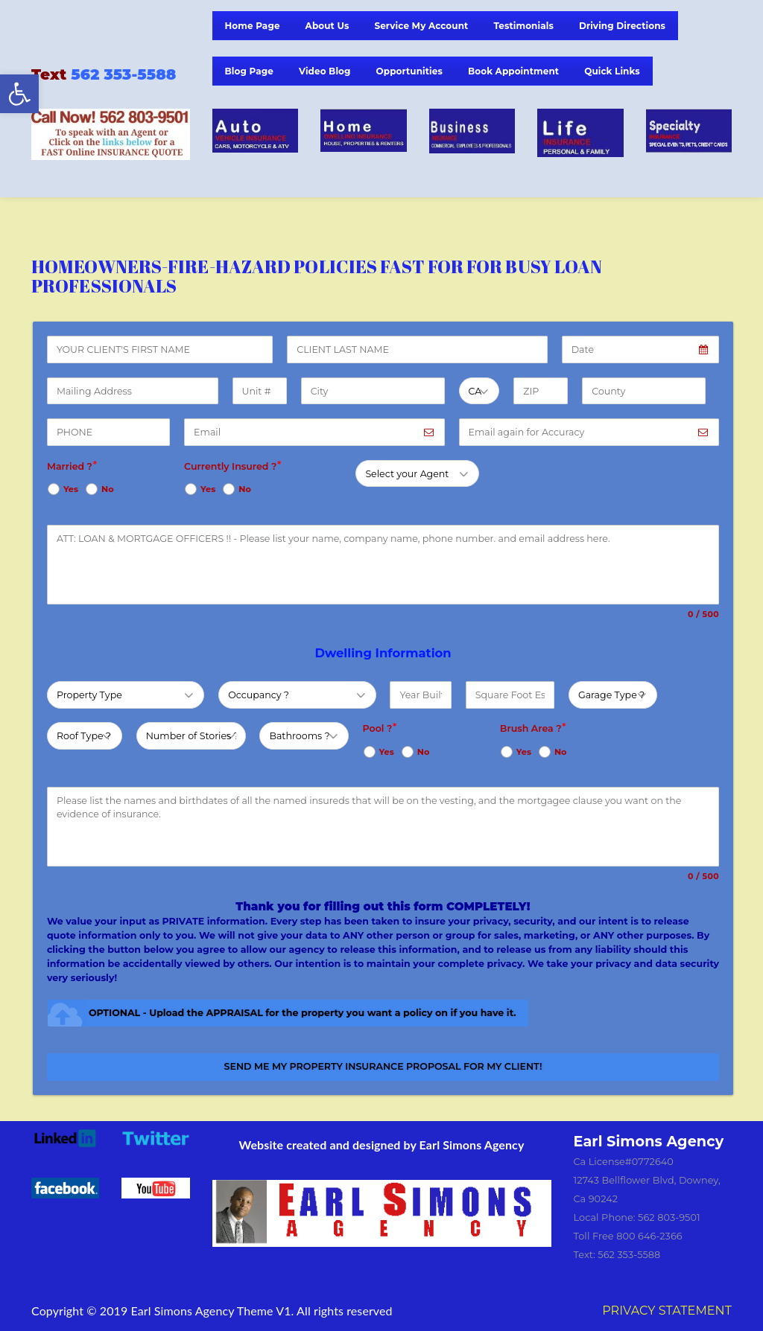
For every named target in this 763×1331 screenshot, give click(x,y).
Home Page (252, 25)
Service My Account (421, 25)
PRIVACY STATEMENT (667, 1310)
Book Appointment (513, 71)
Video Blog (325, 71)
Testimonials (523, 25)
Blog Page (249, 71)
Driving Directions (622, 25)
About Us (327, 25)
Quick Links (612, 71)
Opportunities (409, 71)
